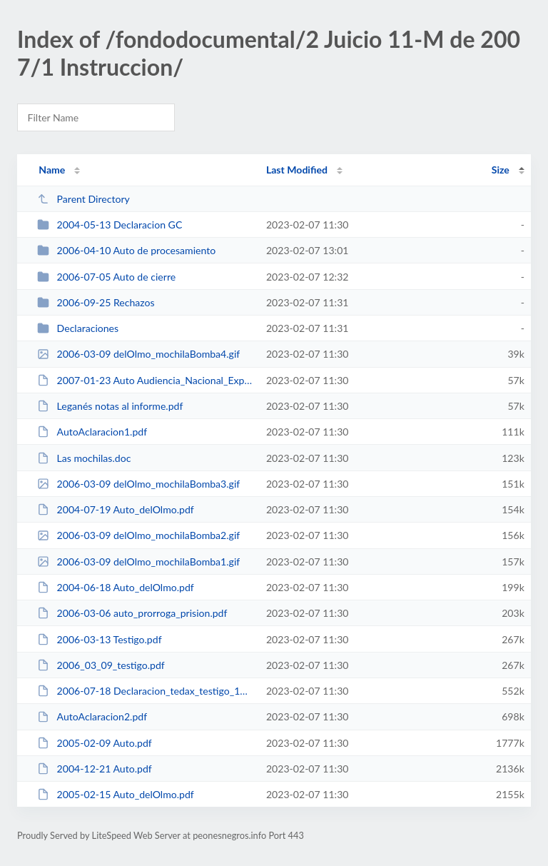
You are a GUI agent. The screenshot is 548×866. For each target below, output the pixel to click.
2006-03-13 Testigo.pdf (99, 639)
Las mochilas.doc (84, 458)
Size (500, 169)
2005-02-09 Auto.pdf (94, 743)
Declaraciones (77, 328)
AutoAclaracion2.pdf (92, 716)
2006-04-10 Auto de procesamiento (126, 250)
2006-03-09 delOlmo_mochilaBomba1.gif (138, 561)
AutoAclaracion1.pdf (92, 432)
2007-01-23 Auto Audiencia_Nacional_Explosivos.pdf (145, 380)
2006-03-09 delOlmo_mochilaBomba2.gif (138, 535)
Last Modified (297, 169)
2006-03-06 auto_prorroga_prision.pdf (132, 613)
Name (52, 169)
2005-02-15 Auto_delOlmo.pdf (115, 794)
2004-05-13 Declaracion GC (109, 224)
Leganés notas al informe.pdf (110, 406)
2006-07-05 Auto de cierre (106, 277)
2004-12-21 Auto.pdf (94, 768)
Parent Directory (83, 199)
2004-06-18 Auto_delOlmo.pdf (115, 587)
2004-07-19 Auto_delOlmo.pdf (115, 509)
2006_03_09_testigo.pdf (101, 665)
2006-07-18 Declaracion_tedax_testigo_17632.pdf (145, 691)
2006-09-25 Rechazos (96, 302)
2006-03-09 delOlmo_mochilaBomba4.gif (138, 354)
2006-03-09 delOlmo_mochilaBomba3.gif (138, 484)
